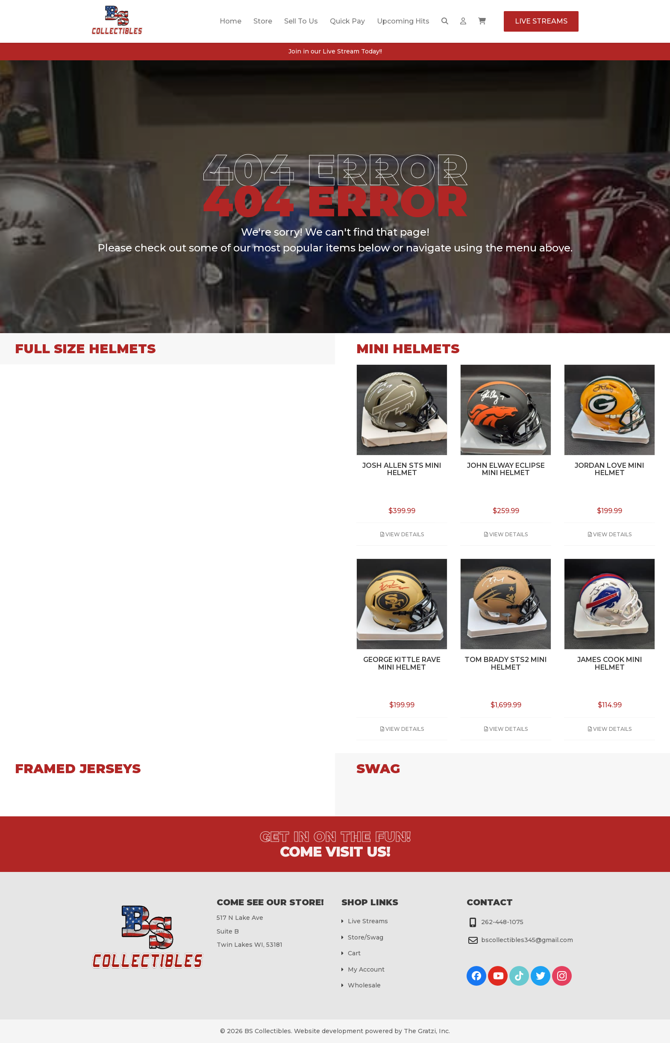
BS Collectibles (267, 1031)
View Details (402, 534)
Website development (328, 1031)
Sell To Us (301, 21)
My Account (366, 969)
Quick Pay (347, 21)
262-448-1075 (502, 922)
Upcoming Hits (403, 21)
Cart (354, 953)
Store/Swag (365, 937)
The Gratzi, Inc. (427, 1031)
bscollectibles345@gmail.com (527, 940)
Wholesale (364, 985)
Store (262, 21)
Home (230, 21)
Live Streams (541, 21)
